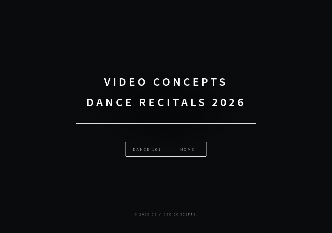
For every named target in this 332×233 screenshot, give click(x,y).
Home (187, 149)
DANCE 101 (147, 149)
